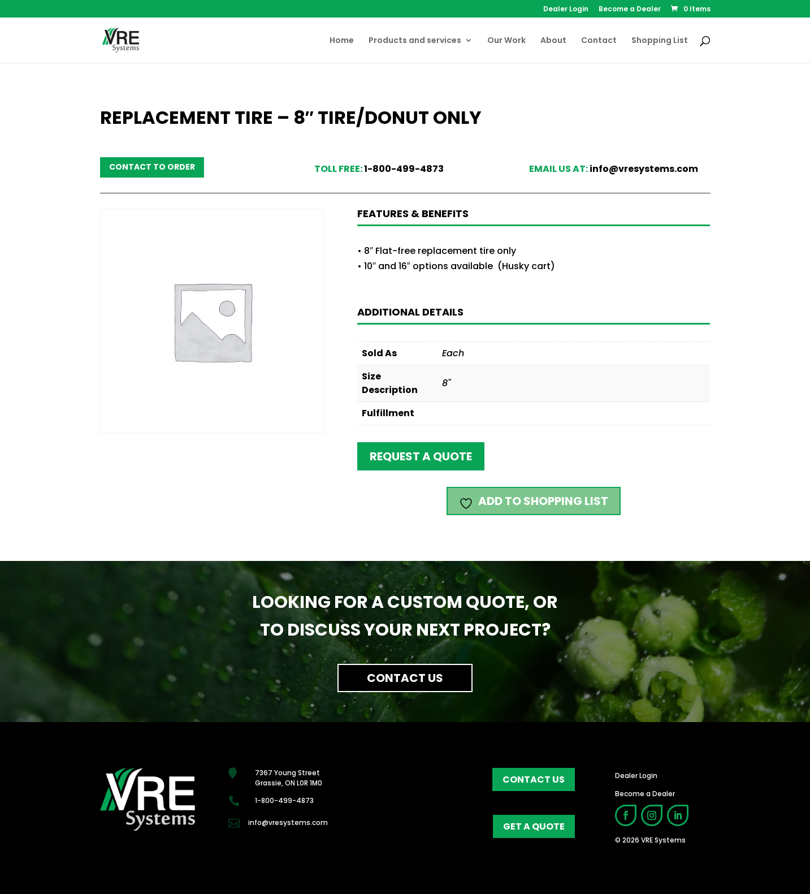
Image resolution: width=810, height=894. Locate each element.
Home (342, 41)
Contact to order (152, 166)
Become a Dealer (630, 10)
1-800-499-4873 (404, 168)
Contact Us (405, 678)
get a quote (534, 826)
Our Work (506, 41)
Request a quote (421, 456)
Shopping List (659, 41)
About (553, 41)
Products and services (415, 41)
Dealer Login (565, 10)
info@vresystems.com (644, 168)
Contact (599, 41)
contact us (534, 779)
